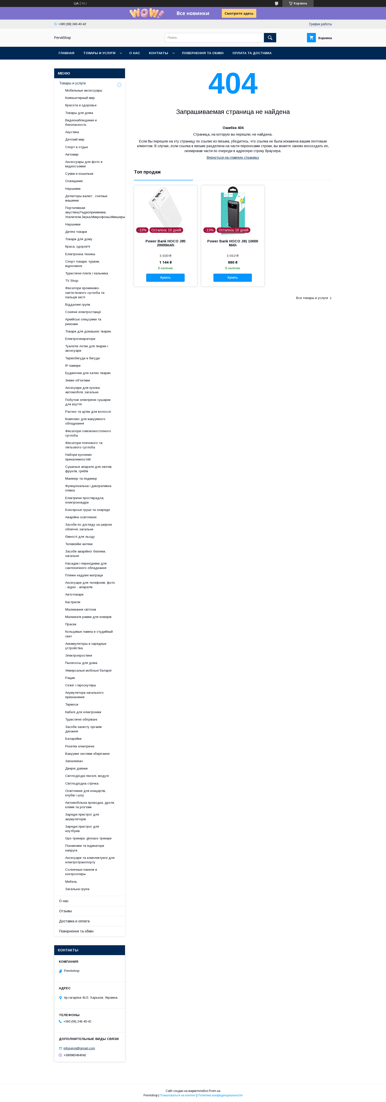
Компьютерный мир (80, 98)
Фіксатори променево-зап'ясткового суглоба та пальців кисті (84, 292)
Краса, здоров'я (77, 246)
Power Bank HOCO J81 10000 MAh (232, 243)
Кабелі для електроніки (83, 712)
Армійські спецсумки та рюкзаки (83, 321)
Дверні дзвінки (76, 768)
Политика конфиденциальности (220, 1095)
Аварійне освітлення (80, 517)
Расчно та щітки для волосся (88, 411)
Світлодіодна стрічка (81, 783)
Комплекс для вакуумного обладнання (85, 421)
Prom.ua (214, 1091)
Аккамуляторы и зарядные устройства (85, 646)
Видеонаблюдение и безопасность (81, 122)
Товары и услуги (99, 53)
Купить (165, 277)
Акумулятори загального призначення (84, 695)
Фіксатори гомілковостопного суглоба (88, 433)
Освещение (74, 181)
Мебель (71, 881)
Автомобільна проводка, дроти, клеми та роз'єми (90, 805)
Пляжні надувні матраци (84, 575)
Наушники (72, 188)
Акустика (72, 132)
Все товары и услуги (312, 298)
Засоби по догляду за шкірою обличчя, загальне (88, 527)
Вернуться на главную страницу (233, 157)
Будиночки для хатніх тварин (88, 373)
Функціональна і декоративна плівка (88, 488)
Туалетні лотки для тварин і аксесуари (86, 348)
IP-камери (72, 365)
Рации (70, 678)
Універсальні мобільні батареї (88, 670)
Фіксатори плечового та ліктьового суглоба (83, 445)
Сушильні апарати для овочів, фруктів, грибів (88, 469)
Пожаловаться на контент (178, 1095)
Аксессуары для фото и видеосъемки (83, 164)
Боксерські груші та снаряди (87, 510)
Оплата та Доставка (252, 53)
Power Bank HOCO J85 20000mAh (165, 243)
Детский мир (74, 139)
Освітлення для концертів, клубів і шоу (85, 793)
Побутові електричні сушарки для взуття (88, 402)
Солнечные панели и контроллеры (81, 872)
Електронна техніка (80, 254)
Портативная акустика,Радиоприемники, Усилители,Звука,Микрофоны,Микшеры (95, 212)
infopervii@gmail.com (79, 1048)
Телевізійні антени (79, 544)
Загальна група (77, 889)
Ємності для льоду (80, 536)
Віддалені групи (77, 304)
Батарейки (73, 738)
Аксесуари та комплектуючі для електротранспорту (89, 860)
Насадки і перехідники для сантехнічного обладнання (86, 566)
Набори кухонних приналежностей (78, 457)
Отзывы (65, 911)
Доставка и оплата (74, 921)
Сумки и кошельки (79, 173)
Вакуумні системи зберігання (87, 754)
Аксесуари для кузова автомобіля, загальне (82, 390)
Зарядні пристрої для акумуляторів (82, 817)
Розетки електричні (79, 746)
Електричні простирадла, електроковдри (84, 500)
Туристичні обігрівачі (81, 719)
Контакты (158, 53)
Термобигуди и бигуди (82, 358)
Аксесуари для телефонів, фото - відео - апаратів (90, 585)
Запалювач (74, 761)
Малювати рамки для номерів (88, 617)
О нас (134, 53)
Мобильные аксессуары (83, 90)
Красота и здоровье (80, 105)
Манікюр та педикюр (81, 478)
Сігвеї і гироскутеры (80, 685)
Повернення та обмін (203, 53)
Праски (70, 624)
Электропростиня (78, 655)
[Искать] (270, 37)
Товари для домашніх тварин (88, 331)
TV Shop (71, 281)
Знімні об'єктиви (77, 380)
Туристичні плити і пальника (86, 273)
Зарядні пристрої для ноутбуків (82, 829)
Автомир (72, 154)
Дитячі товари (76, 232)
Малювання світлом (80, 609)
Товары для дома (79, 113)
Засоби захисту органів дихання (83, 729)
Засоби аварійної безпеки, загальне (85, 554)
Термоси (71, 704)
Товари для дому (78, 239)
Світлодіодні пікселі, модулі (87, 776)
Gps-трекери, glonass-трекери (88, 838)
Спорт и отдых (76, 147)
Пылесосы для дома (81, 663)
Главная (66, 53)
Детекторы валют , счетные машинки (86, 198)
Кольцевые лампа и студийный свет (89, 634)
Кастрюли (72, 602)
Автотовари (74, 594)
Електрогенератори (80, 339)
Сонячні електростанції (83, 312)
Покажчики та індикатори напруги (84, 848)
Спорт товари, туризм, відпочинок (82, 264)
